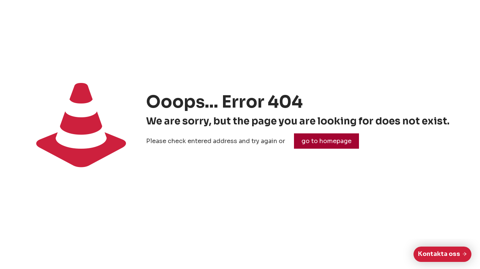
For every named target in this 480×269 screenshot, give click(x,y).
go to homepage (326, 141)
